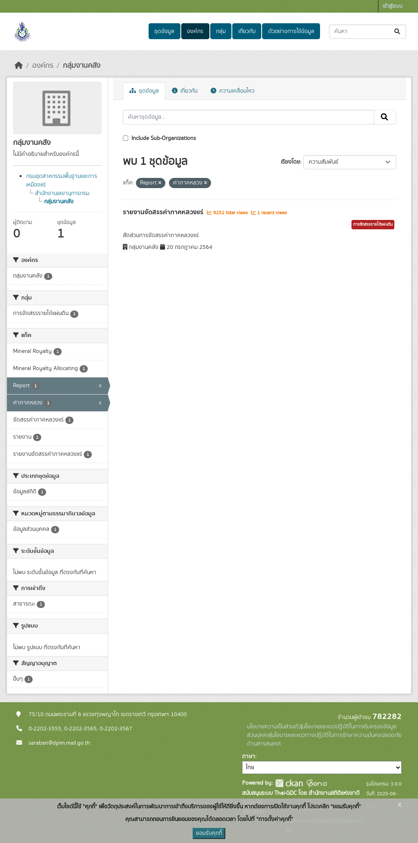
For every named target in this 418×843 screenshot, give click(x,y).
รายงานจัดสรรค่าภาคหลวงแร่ (164, 212)
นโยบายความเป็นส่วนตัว (274, 727)
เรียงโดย (290, 162)
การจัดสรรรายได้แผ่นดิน (373, 224)
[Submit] (398, 31)
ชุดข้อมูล (164, 31)
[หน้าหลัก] (19, 65)
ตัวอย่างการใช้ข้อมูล (291, 31)
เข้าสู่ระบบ (392, 6)
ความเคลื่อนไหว (232, 91)
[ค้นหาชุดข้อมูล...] (367, 31)
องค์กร (195, 31)
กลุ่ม (221, 31)
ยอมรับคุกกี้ (209, 833)
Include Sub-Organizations (159, 138)
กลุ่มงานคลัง (81, 65)
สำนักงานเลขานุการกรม (62, 193)
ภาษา (248, 756)
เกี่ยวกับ (247, 31)
